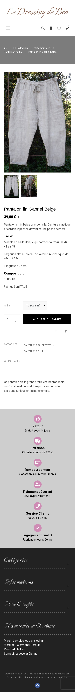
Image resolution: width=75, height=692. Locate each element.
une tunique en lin (22, 390)
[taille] (35, 305)
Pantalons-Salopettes (37, 345)
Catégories (10, 344)
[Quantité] (12, 319)
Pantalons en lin (34, 351)
